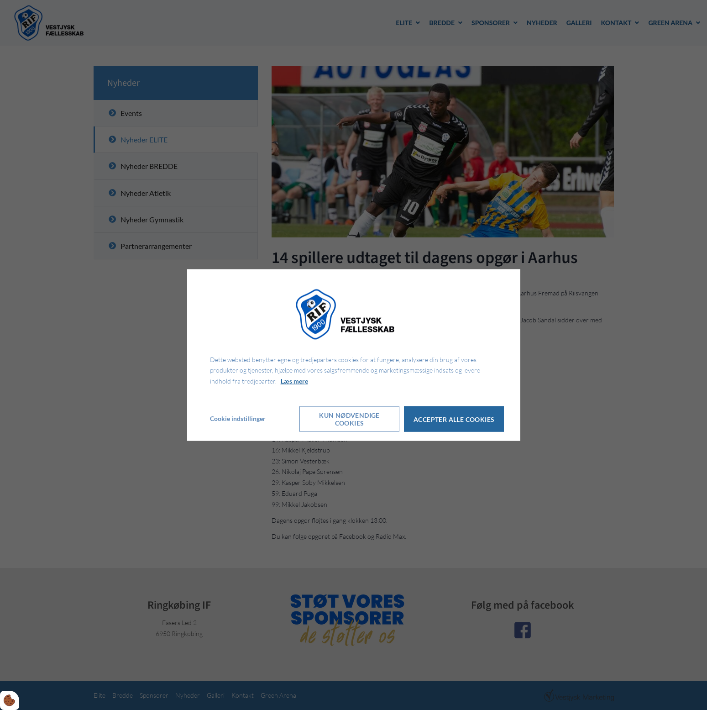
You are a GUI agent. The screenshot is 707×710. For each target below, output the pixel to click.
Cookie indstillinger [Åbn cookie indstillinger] (238, 418)
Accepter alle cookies (454, 418)
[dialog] (353, 355)
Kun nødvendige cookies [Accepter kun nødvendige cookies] (349, 418)
